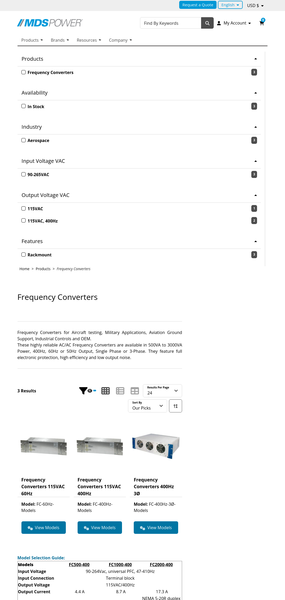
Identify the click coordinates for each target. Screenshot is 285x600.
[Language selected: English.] (230, 5)
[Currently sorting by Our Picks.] (233, 190)
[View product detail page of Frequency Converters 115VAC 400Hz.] (185, 243)
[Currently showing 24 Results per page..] (247, 176)
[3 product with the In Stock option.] (58, 106)
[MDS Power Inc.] (58, 23)
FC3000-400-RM (164, 407)
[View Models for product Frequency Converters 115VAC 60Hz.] (129, 313)
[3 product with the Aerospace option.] (58, 140)
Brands (58, 40)
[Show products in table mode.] (220, 176)
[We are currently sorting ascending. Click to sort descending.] (260, 190)
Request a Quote (197, 4)
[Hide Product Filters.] (173, 176)
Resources (87, 40)
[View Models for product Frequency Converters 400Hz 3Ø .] (241, 313)
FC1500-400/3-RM (205, 407)
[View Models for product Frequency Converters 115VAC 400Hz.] (185, 313)
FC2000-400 (246, 350)
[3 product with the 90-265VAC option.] (58, 174)
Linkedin (215, 567)
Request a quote (239, 583)
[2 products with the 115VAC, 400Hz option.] (58, 220)
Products (30, 40)
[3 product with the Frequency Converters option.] (58, 72)
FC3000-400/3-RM (247, 407)
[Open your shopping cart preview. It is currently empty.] (261, 22)
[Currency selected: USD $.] (255, 5)
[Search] (208, 23)
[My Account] (233, 22)
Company (118, 40)
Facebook (246, 567)
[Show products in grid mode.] (191, 176)
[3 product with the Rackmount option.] (58, 254)
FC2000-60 (246, 463)
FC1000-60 (205, 463)
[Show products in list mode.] (205, 176)
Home (110, 54)
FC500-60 (164, 463)
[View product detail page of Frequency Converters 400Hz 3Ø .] (241, 243)
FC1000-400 (205, 350)
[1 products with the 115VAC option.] (58, 208)
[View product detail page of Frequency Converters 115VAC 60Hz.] (129, 243)
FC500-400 (164, 350)
